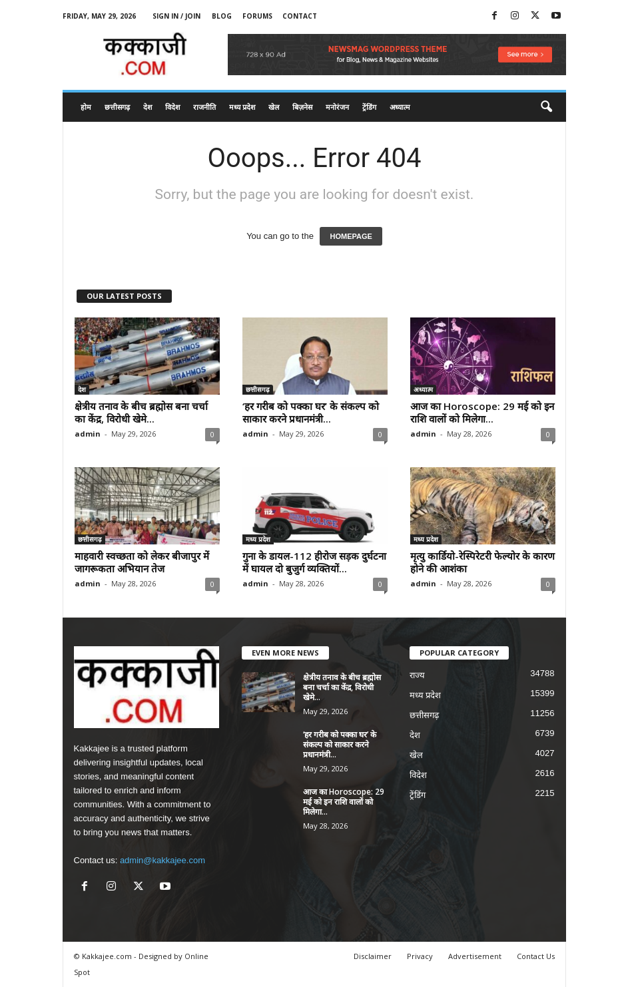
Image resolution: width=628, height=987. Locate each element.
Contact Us (536, 956)
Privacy (420, 956)
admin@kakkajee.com (162, 860)
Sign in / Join (176, 16)
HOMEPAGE (351, 236)
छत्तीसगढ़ (117, 107)
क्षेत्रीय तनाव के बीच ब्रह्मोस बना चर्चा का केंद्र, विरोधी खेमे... (141, 412)
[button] (546, 107)
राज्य (417, 675)
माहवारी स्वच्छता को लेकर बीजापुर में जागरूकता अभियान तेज (142, 562)
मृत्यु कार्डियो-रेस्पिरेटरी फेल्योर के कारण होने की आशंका (482, 562)
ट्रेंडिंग (369, 107)
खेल (273, 107)
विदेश (172, 107)
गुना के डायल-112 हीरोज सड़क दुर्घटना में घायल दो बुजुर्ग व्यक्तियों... (314, 562)
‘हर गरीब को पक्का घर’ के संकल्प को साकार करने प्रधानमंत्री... (310, 412)
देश (147, 107)
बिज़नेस (302, 107)
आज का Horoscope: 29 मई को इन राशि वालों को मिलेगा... (482, 412)
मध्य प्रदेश (242, 107)
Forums (257, 16)
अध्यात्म (400, 107)
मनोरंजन (337, 107)
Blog (222, 16)
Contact (299, 16)
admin (88, 434)
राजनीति (204, 107)
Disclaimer (373, 956)
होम (86, 107)
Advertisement (474, 956)
